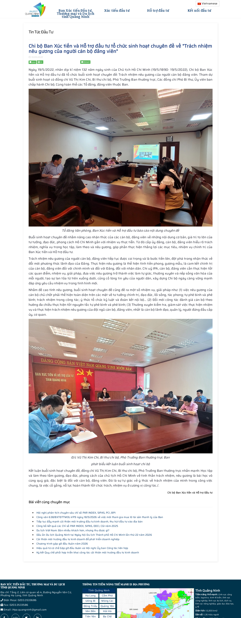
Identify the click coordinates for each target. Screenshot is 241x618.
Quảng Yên (107, 606)
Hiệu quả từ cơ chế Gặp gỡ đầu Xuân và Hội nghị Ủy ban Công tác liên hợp (82, 548)
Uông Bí (90, 601)
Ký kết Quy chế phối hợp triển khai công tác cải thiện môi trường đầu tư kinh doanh (87, 552)
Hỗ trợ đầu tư (158, 10)
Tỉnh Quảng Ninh (99, 590)
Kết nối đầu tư (199, 10)
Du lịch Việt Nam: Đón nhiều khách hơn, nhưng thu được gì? (73, 530)
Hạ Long (90, 596)
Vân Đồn (90, 611)
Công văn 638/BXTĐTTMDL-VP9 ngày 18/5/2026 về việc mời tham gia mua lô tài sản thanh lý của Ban (99, 517)
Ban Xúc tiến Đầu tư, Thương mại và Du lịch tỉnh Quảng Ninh (75, 13)
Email (85, 62)
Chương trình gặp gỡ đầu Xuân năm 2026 (62, 544)
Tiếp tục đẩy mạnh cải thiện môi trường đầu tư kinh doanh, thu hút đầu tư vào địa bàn (89, 522)
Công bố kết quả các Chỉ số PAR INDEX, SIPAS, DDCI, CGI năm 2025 (77, 526)
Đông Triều (90, 606)
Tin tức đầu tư (41, 32)
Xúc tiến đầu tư (117, 10)
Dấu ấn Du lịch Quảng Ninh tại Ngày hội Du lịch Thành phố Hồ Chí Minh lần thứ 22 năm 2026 (94, 535)
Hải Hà (107, 611)
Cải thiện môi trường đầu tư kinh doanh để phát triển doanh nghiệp (78, 539)
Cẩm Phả (107, 596)
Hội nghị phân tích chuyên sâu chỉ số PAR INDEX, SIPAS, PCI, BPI (76, 513)
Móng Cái (107, 601)
